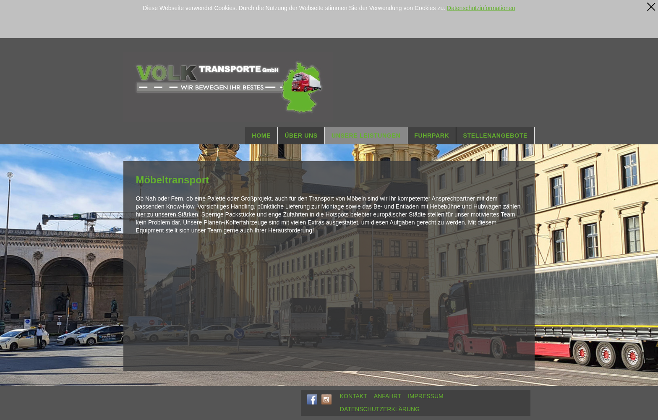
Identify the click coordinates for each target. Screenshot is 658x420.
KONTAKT (353, 396)
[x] (651, 6)
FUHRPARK (431, 135)
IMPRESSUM (426, 396)
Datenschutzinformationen (481, 8)
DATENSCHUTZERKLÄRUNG (380, 409)
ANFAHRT (387, 396)
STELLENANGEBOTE (495, 135)
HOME (261, 135)
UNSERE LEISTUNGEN (366, 135)
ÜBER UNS (301, 135)
